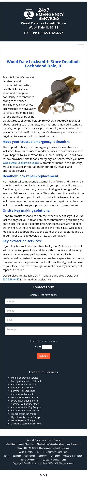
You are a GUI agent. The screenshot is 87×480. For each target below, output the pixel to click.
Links (64, 459)
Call (43, 475)
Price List (45, 459)
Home (6, 455)
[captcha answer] (47, 347)
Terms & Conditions (29, 459)
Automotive (42, 455)
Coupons (67, 455)
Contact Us (79, 455)
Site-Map (55, 459)
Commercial (30, 455)
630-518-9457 (50, 33)
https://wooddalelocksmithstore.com (54, 448)
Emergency (55, 455)
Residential (16, 455)
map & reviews (73, 444)
